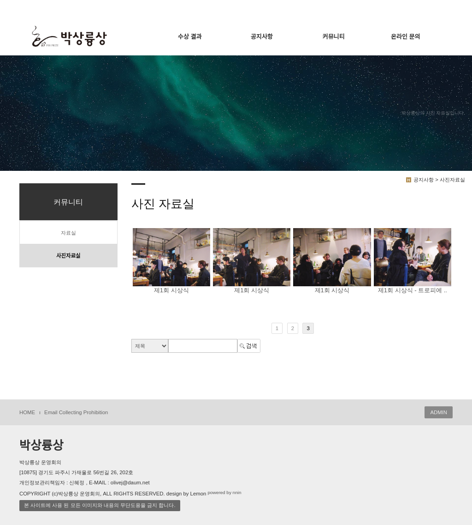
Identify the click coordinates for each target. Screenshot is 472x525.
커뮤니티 (334, 36)
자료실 (68, 232)
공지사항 (262, 36)
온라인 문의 (405, 36)
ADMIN (438, 412)
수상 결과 (189, 36)
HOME (27, 412)
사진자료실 (68, 256)
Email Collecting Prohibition (76, 412)
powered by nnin (224, 492)
